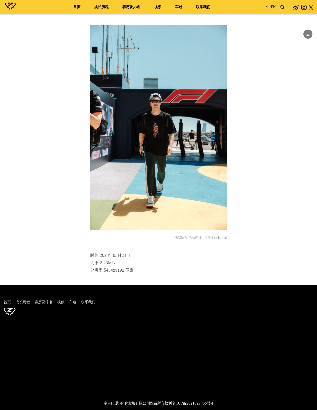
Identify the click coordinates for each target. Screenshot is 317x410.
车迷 (178, 7)
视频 (157, 7)
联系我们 (203, 7)
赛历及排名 (131, 7)
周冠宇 (10, 6)
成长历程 (101, 7)
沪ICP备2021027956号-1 (193, 403)
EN (273, 7)
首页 (76, 7)
